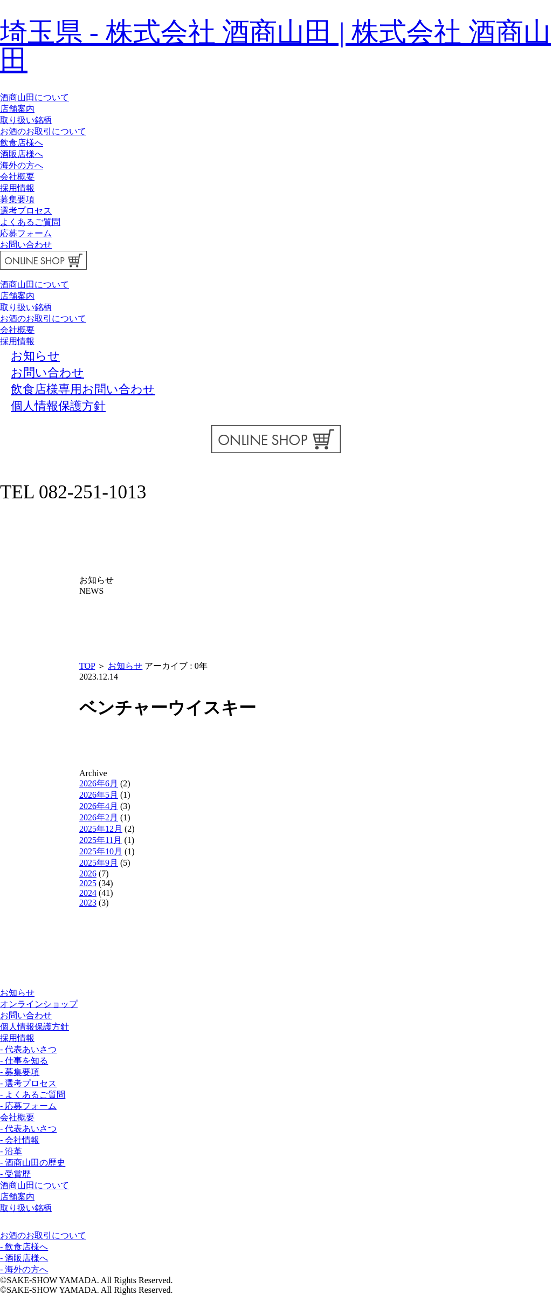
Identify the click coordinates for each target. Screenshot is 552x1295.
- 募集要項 (19, 1072)
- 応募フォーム (28, 1106)
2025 (87, 883)
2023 (87, 902)
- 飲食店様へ (24, 1246)
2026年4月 (98, 806)
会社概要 (17, 176)
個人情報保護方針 (34, 1026)
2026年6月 (98, 783)
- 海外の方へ (24, 1269)
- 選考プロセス (28, 1083)
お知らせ (125, 665)
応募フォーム (26, 233)
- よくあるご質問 (32, 1094)
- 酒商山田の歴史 (32, 1162)
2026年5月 (98, 794)
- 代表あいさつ (28, 1049)
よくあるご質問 (30, 222)
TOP (87, 665)
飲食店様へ (21, 142)
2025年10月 (100, 851)
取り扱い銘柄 (26, 120)
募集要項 (17, 199)
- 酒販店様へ (24, 1258)
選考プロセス (26, 210)
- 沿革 (11, 1151)
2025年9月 (98, 862)
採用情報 (17, 188)
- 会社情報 (19, 1140)
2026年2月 (98, 817)
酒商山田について (34, 97)
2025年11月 (100, 840)
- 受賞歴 (15, 1173)
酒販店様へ (21, 154)
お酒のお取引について (43, 131)
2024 (87, 892)
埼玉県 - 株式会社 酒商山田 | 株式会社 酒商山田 (275, 46)
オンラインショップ (39, 1004)
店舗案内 (17, 108)
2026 (87, 873)
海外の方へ (21, 165)
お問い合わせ (26, 244)
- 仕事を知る (24, 1060)
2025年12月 (100, 828)
